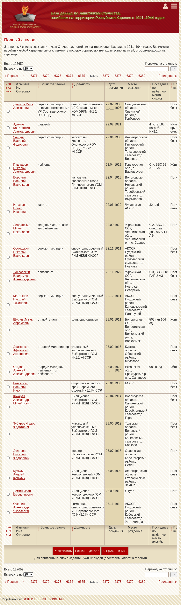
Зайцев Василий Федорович (21, 141)
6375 (81, 75)
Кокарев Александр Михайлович (22, 399)
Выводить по (13, 68)
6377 (106, 75)
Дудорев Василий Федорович (21, 454)
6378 (118, 75)
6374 (69, 75)
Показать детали (87, 551)
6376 (94, 76)
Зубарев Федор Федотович (24, 425)
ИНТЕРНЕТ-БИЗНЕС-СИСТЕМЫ (44, 599)
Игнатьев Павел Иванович (20, 208)
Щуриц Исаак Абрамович (23, 321)
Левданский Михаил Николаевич (22, 228)
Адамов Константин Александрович (24, 128)
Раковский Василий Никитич (20, 387)
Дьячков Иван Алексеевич (23, 106)
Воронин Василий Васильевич (22, 181)
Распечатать (63, 551)
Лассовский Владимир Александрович (24, 275)
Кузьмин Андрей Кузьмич (19, 474)
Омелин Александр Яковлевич (21, 507)
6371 (34, 75)
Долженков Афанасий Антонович (21, 350)
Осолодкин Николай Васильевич (22, 252)
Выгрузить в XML (115, 551)
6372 (45, 75)
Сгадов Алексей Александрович (24, 370)
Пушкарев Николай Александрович (24, 168)
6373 (57, 75)
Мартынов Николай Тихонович (20, 299)
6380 (141, 75)
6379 (130, 75)
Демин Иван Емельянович (23, 492)
